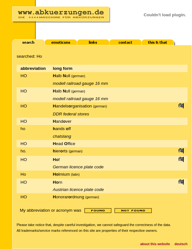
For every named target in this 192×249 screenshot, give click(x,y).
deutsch (181, 244)
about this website (155, 244)
